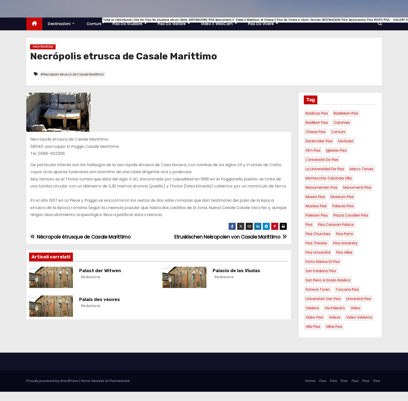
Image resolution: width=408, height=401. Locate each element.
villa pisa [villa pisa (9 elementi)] (313, 326)
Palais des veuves (99, 299)
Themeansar (119, 380)
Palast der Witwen (100, 270)
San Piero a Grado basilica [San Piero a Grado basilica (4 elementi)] (328, 280)
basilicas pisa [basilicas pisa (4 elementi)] (317, 113)
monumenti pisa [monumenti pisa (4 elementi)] (357, 187)
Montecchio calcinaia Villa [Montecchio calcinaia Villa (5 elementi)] (329, 178)
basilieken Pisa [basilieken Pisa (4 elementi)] (346, 113)
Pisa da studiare (132, 22)
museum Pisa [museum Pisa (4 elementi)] (342, 196)
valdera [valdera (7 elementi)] (312, 308)
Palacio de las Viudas (236, 270)
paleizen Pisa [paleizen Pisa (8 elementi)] (317, 215)
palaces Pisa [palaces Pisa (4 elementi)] (343, 206)
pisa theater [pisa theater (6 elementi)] (316, 243)
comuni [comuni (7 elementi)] (338, 131)
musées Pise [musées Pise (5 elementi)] (316, 206)
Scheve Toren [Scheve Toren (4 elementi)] (318, 289)
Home (310, 380)
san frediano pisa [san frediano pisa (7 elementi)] (321, 270)
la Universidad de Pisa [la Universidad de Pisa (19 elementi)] (325, 168)
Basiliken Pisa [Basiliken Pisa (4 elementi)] (317, 122)
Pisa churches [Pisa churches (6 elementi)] (318, 233)
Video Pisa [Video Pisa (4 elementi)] (314, 317)
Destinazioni (61, 23)
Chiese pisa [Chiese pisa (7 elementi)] (315, 131)
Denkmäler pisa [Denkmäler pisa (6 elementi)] (319, 141)
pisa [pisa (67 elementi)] (309, 224)
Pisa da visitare (176, 22)
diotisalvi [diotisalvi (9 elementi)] (345, 141)
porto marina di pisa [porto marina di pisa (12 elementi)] (323, 261)
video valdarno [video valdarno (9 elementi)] (359, 317)
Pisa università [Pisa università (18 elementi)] (318, 252)
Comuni (96, 22)
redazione (90, 276)
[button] (380, 24)
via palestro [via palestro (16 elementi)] (335, 308)
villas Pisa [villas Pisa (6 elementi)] (334, 326)
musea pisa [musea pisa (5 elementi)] (315, 196)
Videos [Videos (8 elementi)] (334, 317)
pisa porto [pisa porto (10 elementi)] (344, 233)
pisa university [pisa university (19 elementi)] (345, 243)
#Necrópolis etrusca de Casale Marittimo (72, 74)
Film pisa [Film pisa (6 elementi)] (313, 150)
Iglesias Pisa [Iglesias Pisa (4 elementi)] (336, 150)
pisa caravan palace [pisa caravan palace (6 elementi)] (336, 224)
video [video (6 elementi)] (355, 308)
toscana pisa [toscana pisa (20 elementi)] (347, 289)
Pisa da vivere (266, 22)
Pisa (322, 380)
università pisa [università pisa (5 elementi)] (358, 298)
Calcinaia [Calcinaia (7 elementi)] (342, 122)
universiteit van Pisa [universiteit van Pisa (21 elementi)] (323, 298)
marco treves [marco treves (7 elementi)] (361, 168)
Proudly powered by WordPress (52, 380)
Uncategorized (43, 47)
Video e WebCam (221, 22)
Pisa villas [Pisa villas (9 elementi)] (344, 252)
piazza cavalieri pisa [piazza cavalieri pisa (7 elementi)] (350, 215)
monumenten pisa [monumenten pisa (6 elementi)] (321, 187)
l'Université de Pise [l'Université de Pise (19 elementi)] (322, 159)
